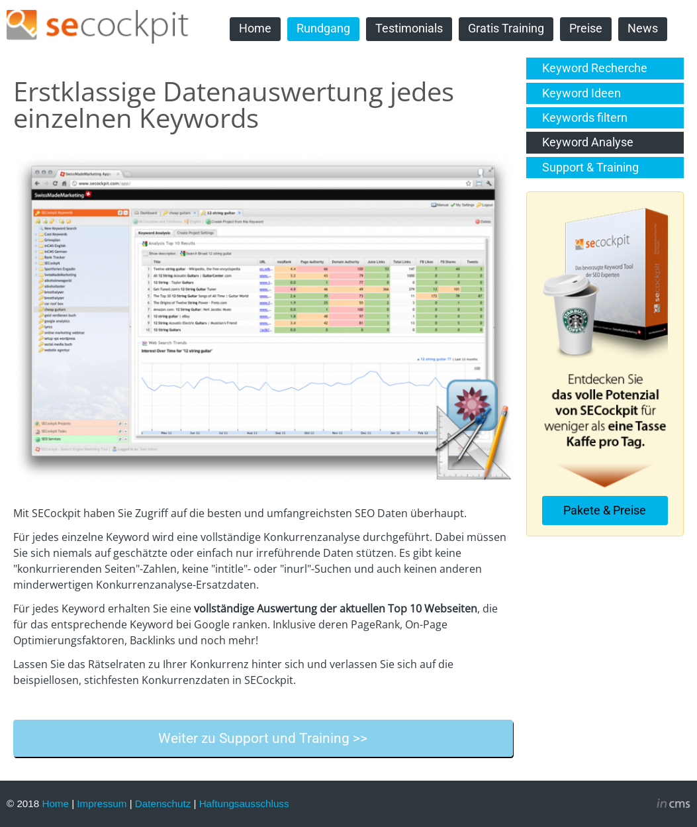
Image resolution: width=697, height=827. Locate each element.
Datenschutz (163, 803)
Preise (585, 28)
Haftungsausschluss (244, 803)
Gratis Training (506, 28)
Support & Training (590, 167)
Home (255, 28)
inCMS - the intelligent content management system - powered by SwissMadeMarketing (673, 805)
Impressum (101, 803)
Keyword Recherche (594, 68)
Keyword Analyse (587, 142)
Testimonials (409, 28)
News (642, 28)
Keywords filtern (584, 117)
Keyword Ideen (581, 93)
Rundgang (323, 28)
